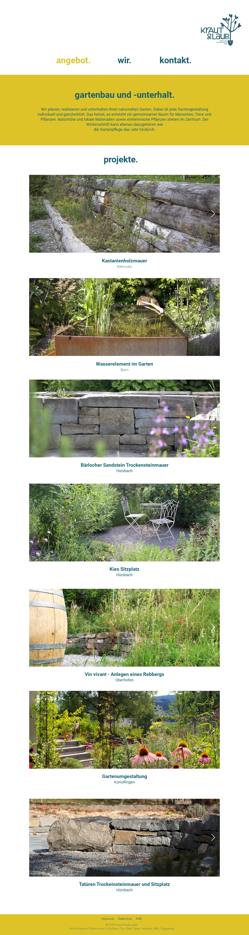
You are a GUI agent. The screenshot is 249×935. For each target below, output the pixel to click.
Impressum (108, 918)
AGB (138, 918)
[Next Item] (213, 730)
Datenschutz (125, 918)
